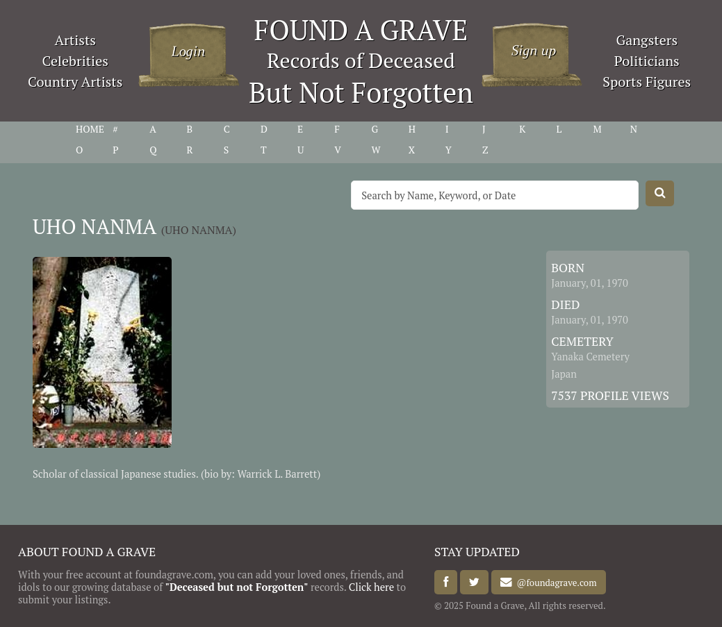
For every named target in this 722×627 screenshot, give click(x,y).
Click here (371, 587)
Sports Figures (646, 81)
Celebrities (75, 60)
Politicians (647, 60)
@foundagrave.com (554, 582)
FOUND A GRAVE (361, 29)
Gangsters (647, 40)
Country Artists (75, 81)
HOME (90, 129)
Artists (75, 40)
